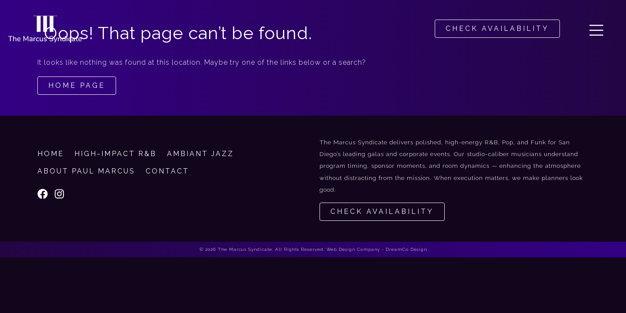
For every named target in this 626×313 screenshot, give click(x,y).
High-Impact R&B (115, 154)
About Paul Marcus (86, 171)
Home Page (76, 85)
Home (50, 154)
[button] (596, 28)
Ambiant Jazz (200, 154)
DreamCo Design (406, 249)
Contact (167, 171)
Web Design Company (353, 249)
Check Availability (382, 211)
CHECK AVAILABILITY (497, 28)
